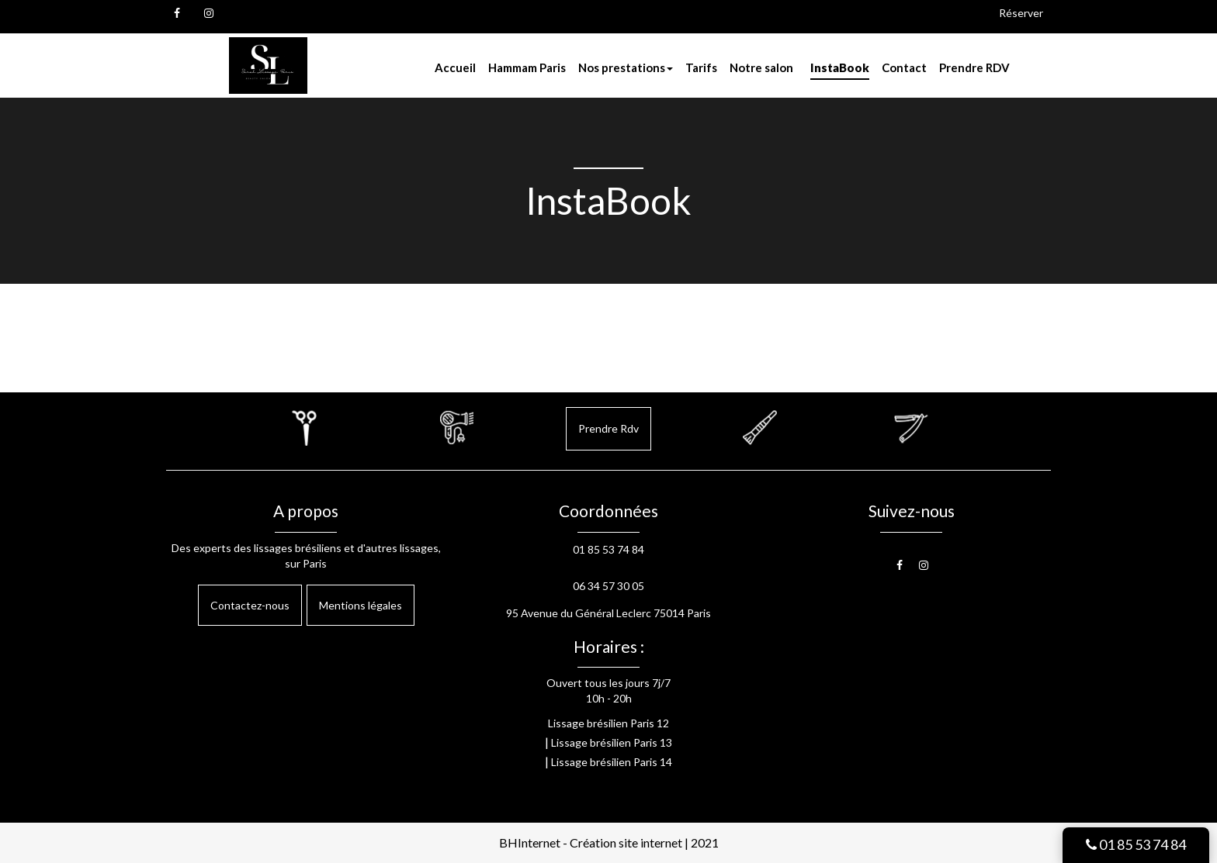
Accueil (455, 67)
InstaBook (839, 67)
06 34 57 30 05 (608, 585)
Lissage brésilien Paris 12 (608, 723)
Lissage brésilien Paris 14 (611, 761)
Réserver (1021, 12)
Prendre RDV (974, 67)
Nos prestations (625, 67)
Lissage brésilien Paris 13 (611, 742)
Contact (904, 67)
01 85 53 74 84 (1136, 844)
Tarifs (701, 67)
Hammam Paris (527, 67)
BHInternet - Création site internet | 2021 (609, 842)
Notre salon (761, 67)
